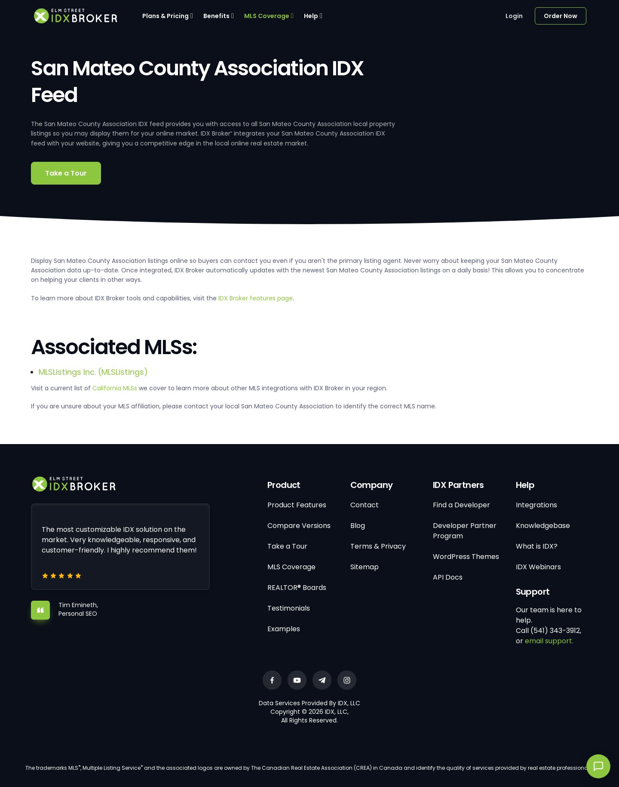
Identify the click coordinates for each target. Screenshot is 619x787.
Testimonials (288, 608)
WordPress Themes (466, 557)
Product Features (296, 505)
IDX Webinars (538, 567)
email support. (549, 641)
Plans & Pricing (165, 16)
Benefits (216, 16)
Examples (283, 629)
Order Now (560, 16)
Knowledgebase (543, 526)
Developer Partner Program (464, 531)
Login (514, 16)
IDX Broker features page (255, 298)
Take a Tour (66, 173)
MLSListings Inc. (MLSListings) (93, 372)
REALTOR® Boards (296, 588)
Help (311, 16)
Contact (364, 505)
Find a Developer (461, 505)
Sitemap (364, 567)
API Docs (448, 577)
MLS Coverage (266, 16)
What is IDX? (537, 546)
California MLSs (114, 388)
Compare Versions (299, 526)
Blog (357, 526)
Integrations (536, 505)
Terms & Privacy (378, 546)
